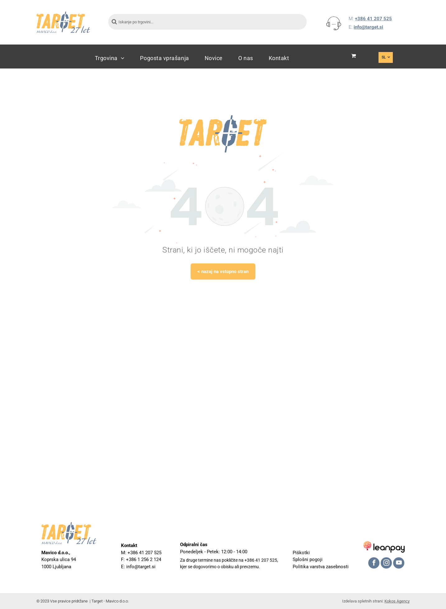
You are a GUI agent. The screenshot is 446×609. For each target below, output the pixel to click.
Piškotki (301, 552)
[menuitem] (109, 58)
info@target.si (368, 27)
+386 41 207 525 (373, 18)
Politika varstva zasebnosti (321, 566)
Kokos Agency (397, 601)
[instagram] (386, 563)
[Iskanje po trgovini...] (207, 22)
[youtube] (398, 563)
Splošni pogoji (308, 559)
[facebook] (373, 563)
